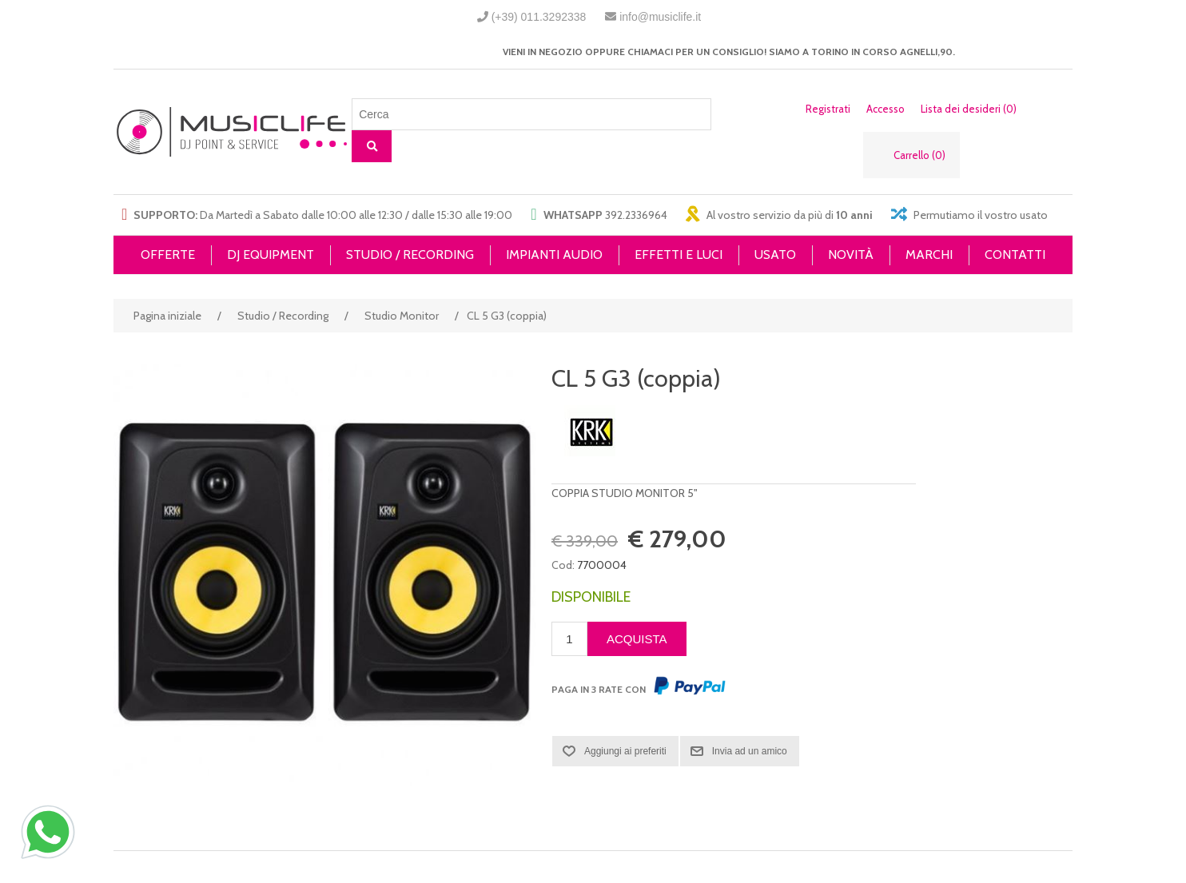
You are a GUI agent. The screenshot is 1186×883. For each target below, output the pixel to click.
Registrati (828, 108)
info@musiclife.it (660, 16)
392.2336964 (636, 215)
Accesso (885, 108)
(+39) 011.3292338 (539, 16)
